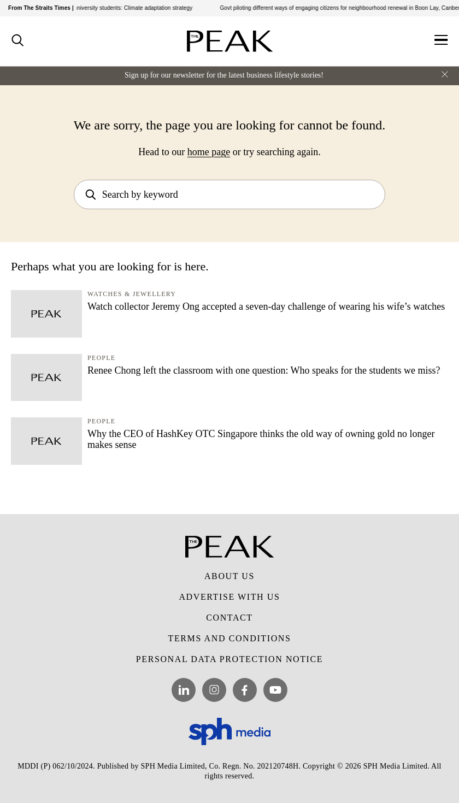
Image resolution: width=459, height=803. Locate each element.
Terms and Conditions (229, 638)
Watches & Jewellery (131, 294)
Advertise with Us (229, 596)
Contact (229, 617)
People (101, 358)
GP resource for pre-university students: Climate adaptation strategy (112, 8)
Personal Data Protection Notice (229, 659)
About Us (229, 576)
